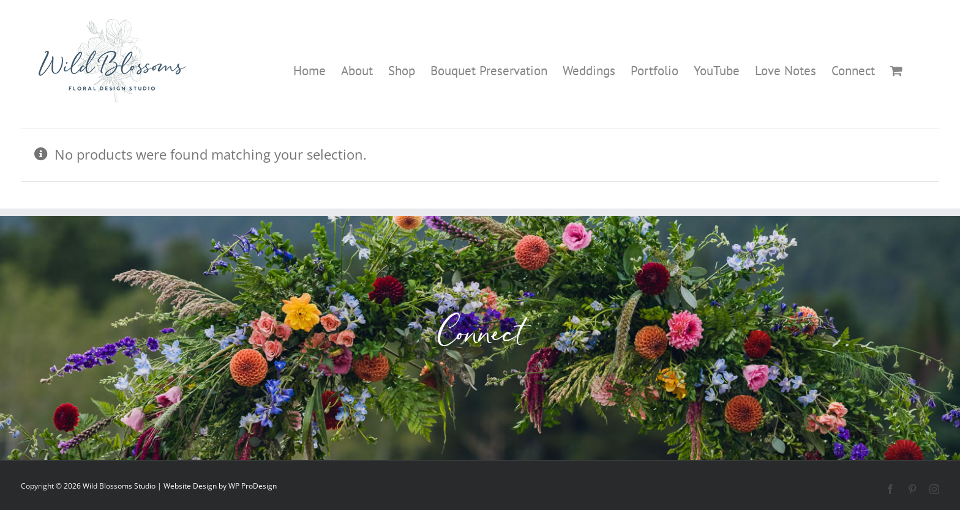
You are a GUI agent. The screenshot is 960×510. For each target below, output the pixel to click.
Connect (480, 337)
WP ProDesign (252, 486)
